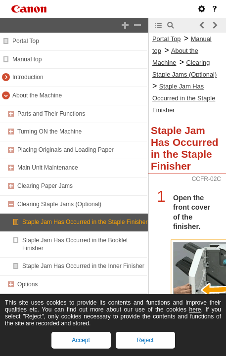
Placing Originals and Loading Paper (65, 149)
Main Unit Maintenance (47, 167)
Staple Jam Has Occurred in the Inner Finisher (83, 266)
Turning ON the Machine (49, 131)
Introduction (28, 77)
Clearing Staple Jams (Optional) (59, 204)
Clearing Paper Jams (45, 185)
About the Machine (37, 95)
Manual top (27, 59)
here (195, 309)
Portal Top (25, 41)
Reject (144, 340)
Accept (81, 340)
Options (27, 284)
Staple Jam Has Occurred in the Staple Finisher (84, 222)
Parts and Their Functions (51, 113)
